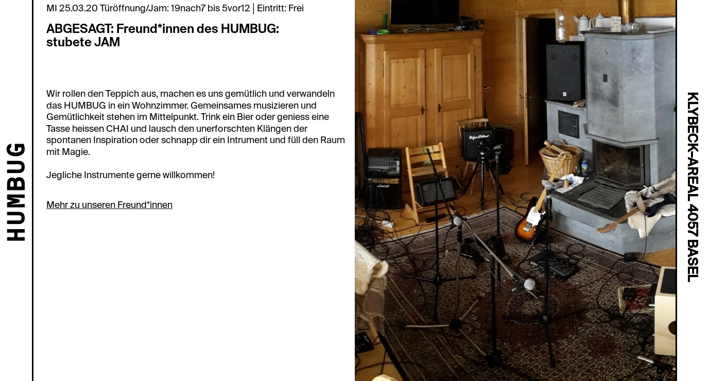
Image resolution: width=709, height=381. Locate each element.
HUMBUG (18, 193)
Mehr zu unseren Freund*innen (109, 205)
